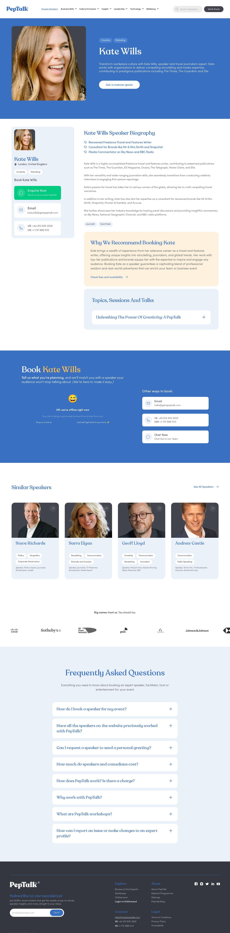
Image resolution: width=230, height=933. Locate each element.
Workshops (120, 893)
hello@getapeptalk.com (64, 422)
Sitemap (155, 897)
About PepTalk (158, 889)
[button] (67, 9)
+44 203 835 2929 (166, 418)
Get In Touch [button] (214, 9)
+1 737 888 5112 (165, 421)
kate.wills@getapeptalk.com (43, 212)
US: (38, 230)
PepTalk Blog (158, 901)
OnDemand (121, 897)
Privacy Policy (158, 921)
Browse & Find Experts (126, 889)
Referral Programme (162, 893)
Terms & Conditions (161, 917)
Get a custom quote (119, 85)
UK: (40, 225)
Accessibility (157, 925)
